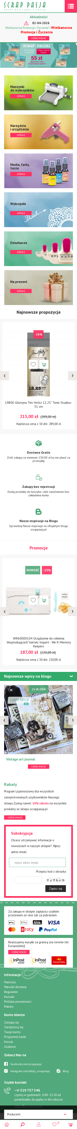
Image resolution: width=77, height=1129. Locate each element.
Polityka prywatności (17, 1001)
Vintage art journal (20, 759)
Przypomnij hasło (15, 1037)
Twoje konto (12, 1032)
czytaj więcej (38, 38)
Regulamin (11, 992)
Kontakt (9, 997)
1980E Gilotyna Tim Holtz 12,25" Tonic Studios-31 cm (38, 404)
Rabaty (9, 1006)
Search (22, 1124)
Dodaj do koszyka (43, 364)
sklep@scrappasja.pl (28, 1106)
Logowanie (38, 1124)
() (54, 1122)
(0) (70, 1124)
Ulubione (10, 1047)
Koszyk (8, 1042)
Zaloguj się (11, 1022)
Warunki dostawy (15, 987)
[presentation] (4, 375)
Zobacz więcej (38, 454)
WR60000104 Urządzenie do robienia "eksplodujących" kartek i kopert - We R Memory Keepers (38, 642)
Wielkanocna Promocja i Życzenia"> (38, 29)
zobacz (38, 92)
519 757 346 (27, 1090)
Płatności (10, 982)
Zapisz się (55, 889)
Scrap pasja (33, 6)
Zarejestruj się (13, 1027)
